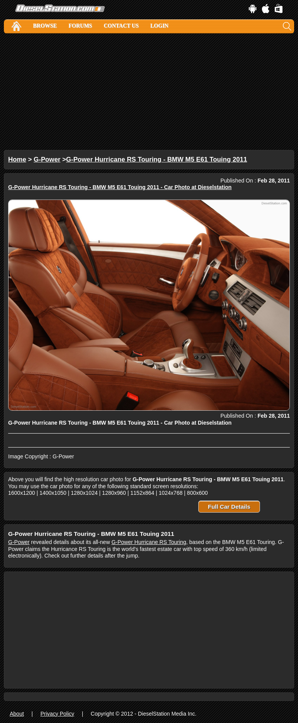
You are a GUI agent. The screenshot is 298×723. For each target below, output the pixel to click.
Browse (45, 26)
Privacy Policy (57, 714)
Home (17, 159)
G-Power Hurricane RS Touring (148, 542)
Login (159, 26)
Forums (80, 26)
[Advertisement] (149, 92)
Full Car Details (229, 506)
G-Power (47, 159)
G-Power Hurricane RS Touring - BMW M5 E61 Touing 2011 (156, 159)
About (17, 714)
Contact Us (121, 26)
